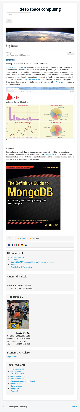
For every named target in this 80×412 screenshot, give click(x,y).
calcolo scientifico (17, 374)
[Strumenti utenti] (70, 53)
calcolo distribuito (17, 379)
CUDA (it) (14, 391)
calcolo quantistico (17, 376)
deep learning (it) (17, 369)
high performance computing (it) (22, 381)
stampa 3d (14, 388)
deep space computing (14, 67)
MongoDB (49, 154)
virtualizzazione (16, 384)
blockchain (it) (15, 371)
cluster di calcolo (16, 386)
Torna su (74, 407)
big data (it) (11, 60)
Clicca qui (59, 82)
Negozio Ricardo (13, 357)
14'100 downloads (33, 79)
